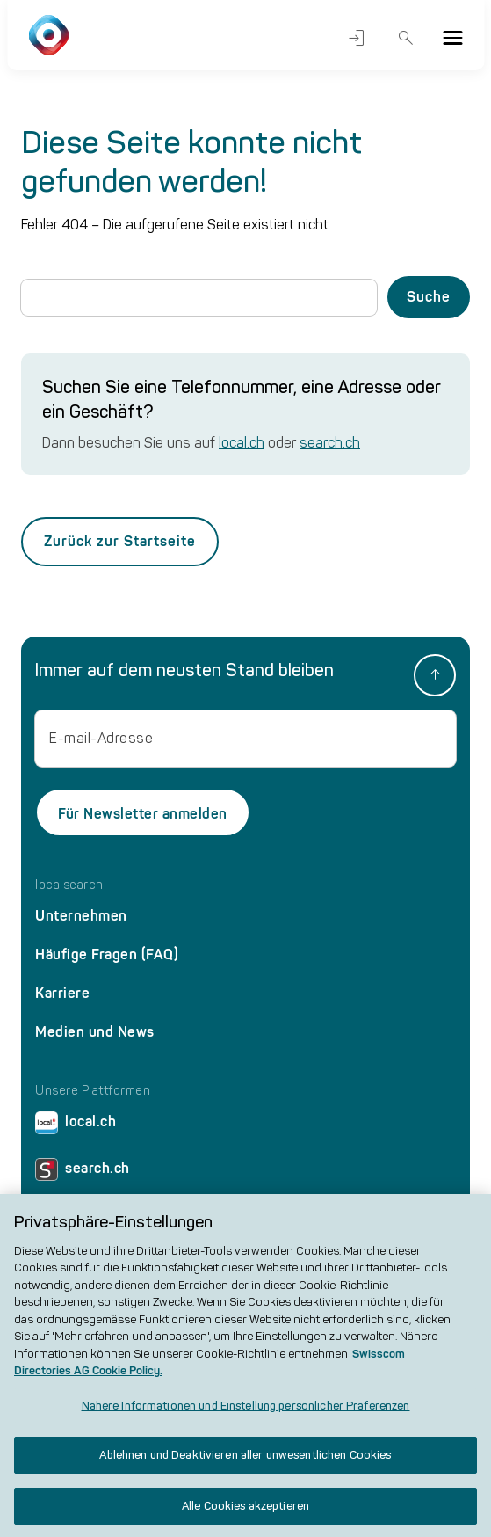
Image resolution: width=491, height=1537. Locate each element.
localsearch (69, 885)
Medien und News (95, 1031)
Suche (406, 38)
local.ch (241, 442)
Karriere (62, 993)
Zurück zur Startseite (120, 541)
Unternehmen (81, 915)
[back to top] (435, 675)
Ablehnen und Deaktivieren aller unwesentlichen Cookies (245, 1463)
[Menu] (452, 37)
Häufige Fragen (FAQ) (106, 954)
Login (357, 38)
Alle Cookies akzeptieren (245, 1514)
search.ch (330, 442)
